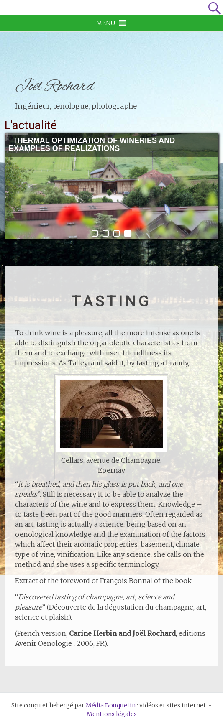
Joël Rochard (55, 86)
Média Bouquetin (111, 705)
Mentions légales (112, 714)
